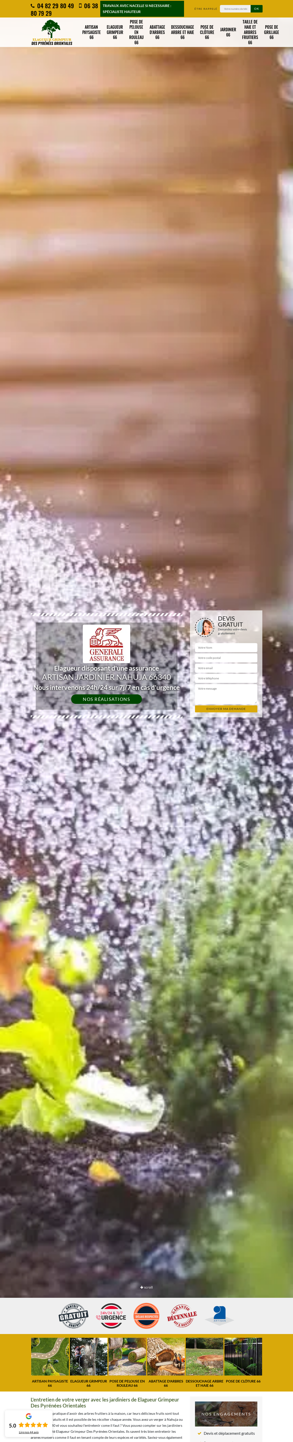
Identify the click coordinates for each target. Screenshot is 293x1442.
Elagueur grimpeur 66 (115, 32)
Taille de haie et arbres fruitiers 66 (250, 32)
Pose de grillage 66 (271, 32)
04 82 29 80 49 (52, 5)
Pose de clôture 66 (207, 32)
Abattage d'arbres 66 (157, 32)
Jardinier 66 (228, 32)
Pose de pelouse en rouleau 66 (136, 32)
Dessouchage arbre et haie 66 (182, 32)
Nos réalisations (106, 699)
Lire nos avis (29, 1432)
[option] (146, 721)
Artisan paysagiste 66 (91, 32)
